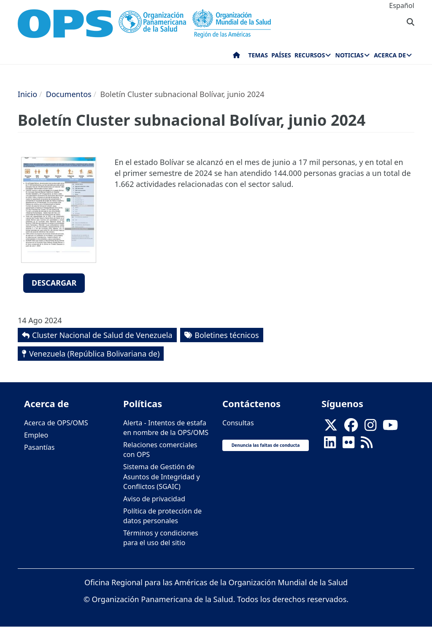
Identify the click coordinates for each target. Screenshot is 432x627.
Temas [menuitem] (258, 55)
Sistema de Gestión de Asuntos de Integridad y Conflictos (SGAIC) (161, 476)
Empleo (36, 435)
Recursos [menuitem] (309, 55)
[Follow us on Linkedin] (330, 444)
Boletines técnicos (226, 335)
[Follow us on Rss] (367, 444)
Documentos (69, 94)
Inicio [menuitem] (236, 57)
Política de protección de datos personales (162, 515)
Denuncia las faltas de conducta (266, 445)
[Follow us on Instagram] (370, 427)
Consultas (238, 422)
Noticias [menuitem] (349, 55)
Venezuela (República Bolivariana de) (94, 354)
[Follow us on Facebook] (351, 427)
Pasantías (39, 447)
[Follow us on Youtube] (390, 427)
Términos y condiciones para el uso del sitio (160, 537)
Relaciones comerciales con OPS (160, 449)
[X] (331, 427)
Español (401, 5)
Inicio (27, 94)
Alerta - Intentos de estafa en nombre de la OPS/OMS (165, 427)
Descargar (54, 283)
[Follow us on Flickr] (348, 444)
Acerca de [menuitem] (390, 55)
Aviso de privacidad (154, 498)
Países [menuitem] (281, 55)
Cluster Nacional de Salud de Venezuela (102, 335)
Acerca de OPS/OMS (56, 422)
